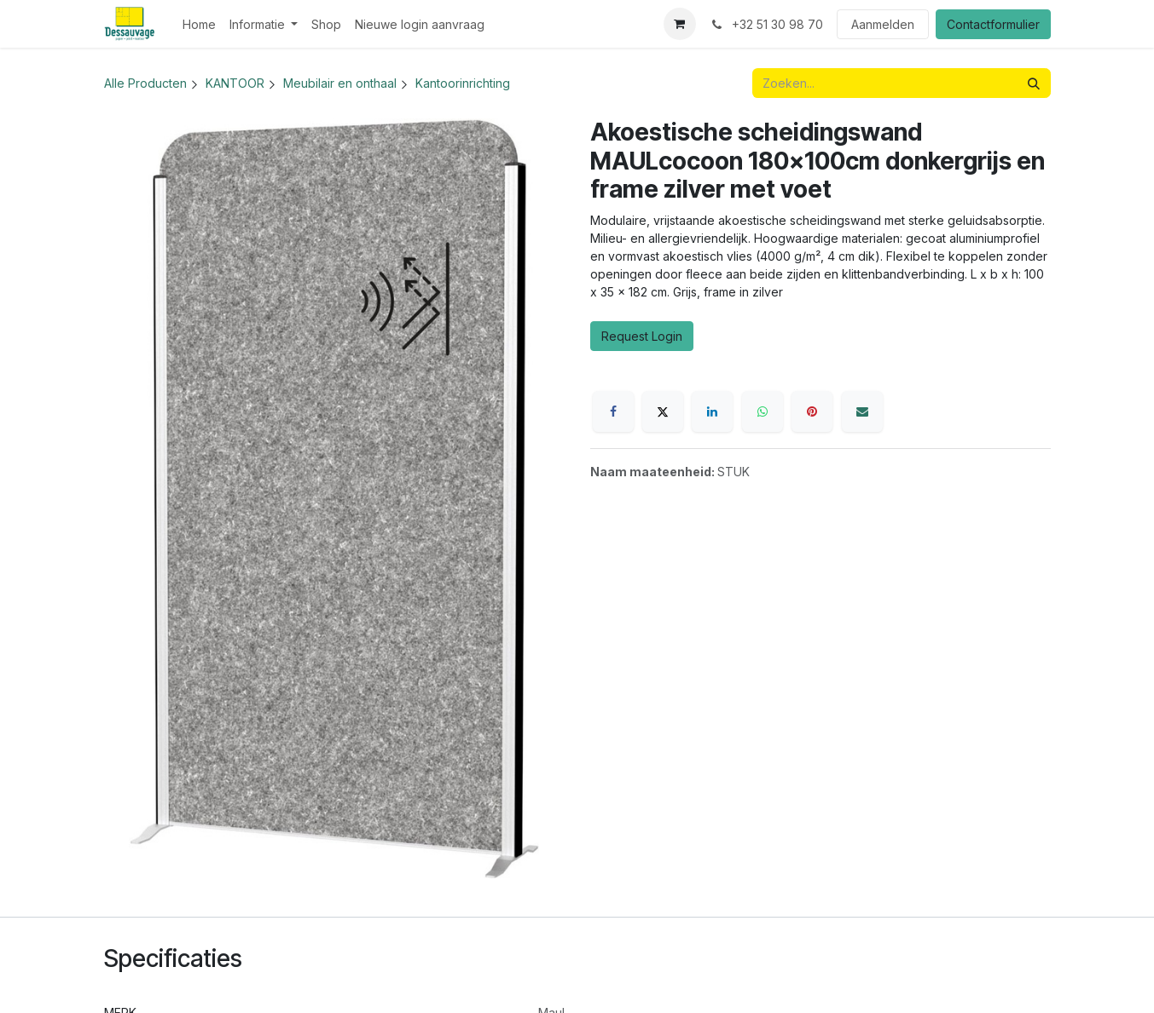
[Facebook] (613, 411)
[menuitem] (199, 24)
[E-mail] (862, 411)
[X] (662, 411)
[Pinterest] (812, 411)
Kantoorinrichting (462, 83)
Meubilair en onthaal (340, 83)
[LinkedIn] (712, 411)
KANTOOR (235, 83)
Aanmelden (882, 24)
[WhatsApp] (762, 411)
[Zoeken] (1034, 83)
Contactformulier (993, 24)
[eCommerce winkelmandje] (680, 24)
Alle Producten (145, 83)
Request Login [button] (641, 336)
